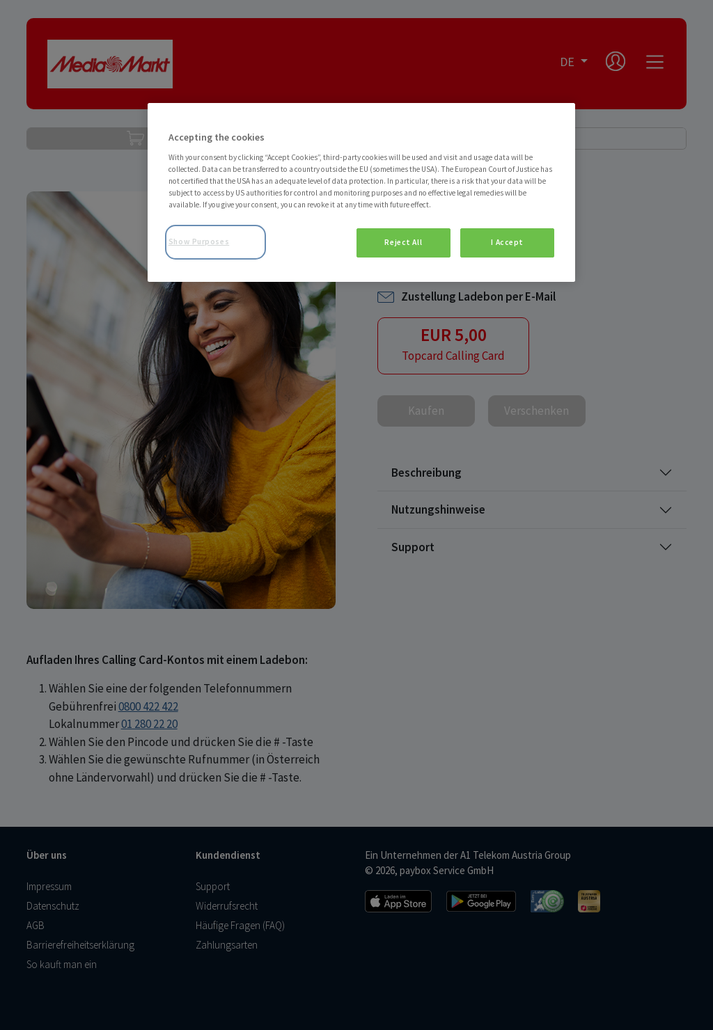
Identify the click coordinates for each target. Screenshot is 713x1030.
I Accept (507, 242)
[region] (361, 192)
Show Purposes (199, 241)
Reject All (403, 242)
